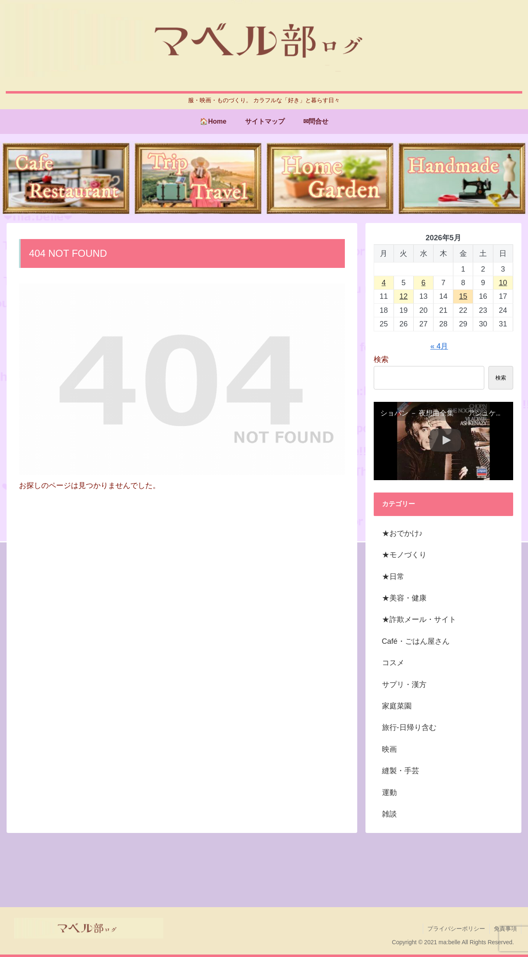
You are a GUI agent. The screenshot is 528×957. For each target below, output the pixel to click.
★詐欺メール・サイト (419, 619)
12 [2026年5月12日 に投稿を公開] (403, 296)
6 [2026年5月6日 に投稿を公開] (424, 283)
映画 (389, 749)
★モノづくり (404, 555)
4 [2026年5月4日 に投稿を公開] (384, 283)
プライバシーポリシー (456, 928)
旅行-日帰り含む (409, 727)
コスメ (393, 663)
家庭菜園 (397, 706)
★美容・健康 (404, 598)
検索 (381, 359)
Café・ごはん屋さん (416, 641)
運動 (389, 792)
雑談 (389, 814)
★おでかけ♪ (402, 533)
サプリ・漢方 (404, 684)
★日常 (393, 576)
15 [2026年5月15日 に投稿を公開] (463, 296)
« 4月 (439, 346)
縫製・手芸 (400, 771)
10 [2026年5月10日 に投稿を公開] (503, 283)
